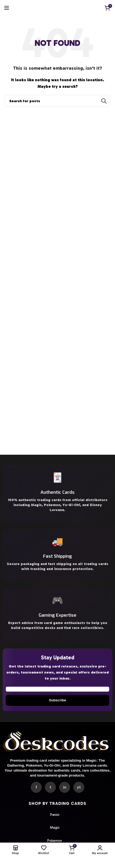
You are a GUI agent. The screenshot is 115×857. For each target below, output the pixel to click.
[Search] (57, 101)
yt (79, 787)
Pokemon (57, 841)
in (64, 787)
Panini (57, 815)
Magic (57, 828)
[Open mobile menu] (6, 8)
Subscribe (57, 700)
